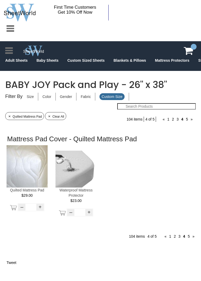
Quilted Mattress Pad (27, 190)
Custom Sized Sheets (85, 60)
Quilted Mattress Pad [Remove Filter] (24, 116)
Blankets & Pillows (130, 60)
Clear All (55, 116)
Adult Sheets (16, 60)
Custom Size (112, 97)
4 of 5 (149, 119)
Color (46, 97)
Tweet (11, 263)
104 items (135, 119)
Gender (66, 97)
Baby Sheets (47, 60)
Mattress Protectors (172, 60)
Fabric (86, 97)
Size (30, 97)
